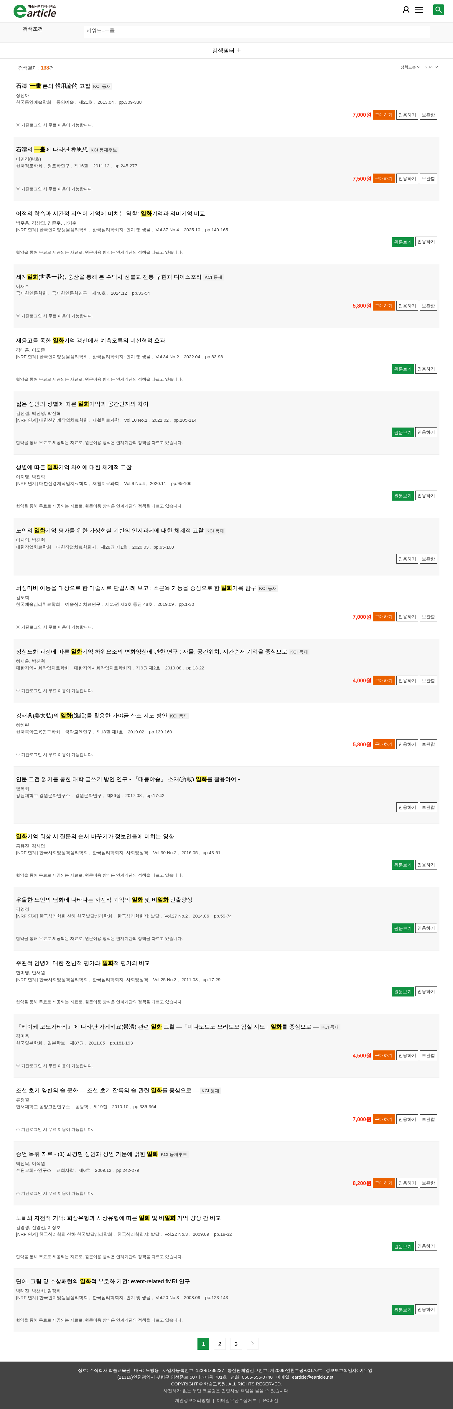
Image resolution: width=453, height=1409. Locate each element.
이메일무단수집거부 (236, 1400)
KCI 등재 (102, 86)
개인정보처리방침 (192, 1400)
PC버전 (270, 1400)
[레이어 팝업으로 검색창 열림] (438, 9)
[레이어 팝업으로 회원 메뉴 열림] (406, 9)
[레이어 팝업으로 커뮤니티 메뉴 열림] (419, 9)
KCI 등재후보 (103, 149)
